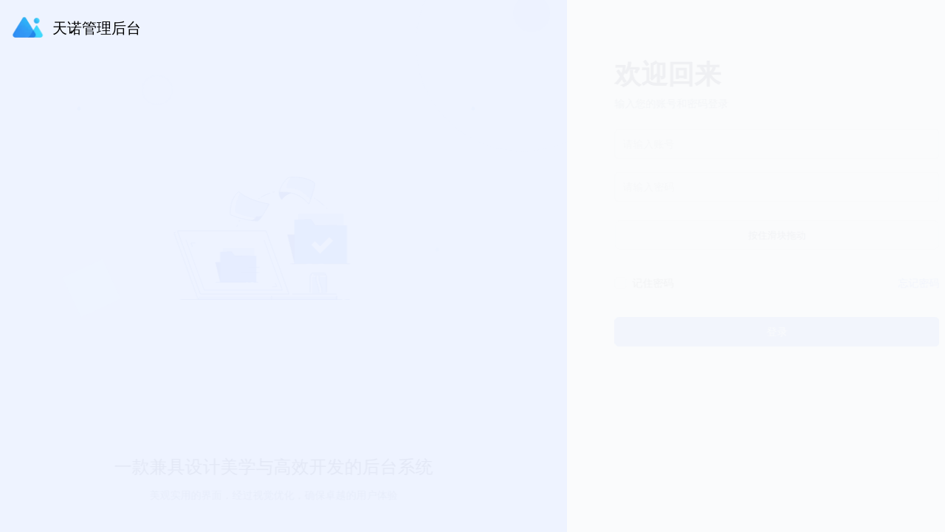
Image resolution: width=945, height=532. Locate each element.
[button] (899, 25)
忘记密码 (900, 283)
